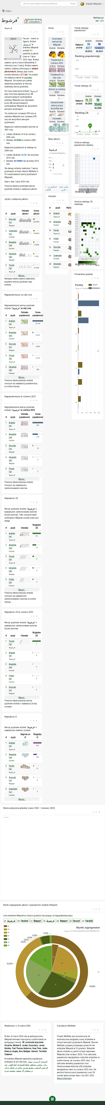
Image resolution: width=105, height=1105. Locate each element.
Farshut (24, 920)
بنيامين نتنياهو (36, 1064)
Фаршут (37, 920)
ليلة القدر (12, 1064)
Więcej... (21, 275)
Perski (56, 230)
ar (18, 18)
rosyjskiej (28, 77)
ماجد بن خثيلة (16, 1067)
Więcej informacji (64, 1078)
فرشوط (27, 44)
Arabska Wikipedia (91, 4)
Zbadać (73, 4)
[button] (31, 32)
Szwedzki (57, 255)
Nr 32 (88, 100)
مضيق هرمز (28, 1067)
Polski (7, 11)
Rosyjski (56, 247)
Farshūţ (89, 920)
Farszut (76, 920)
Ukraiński (57, 264)
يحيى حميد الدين (63, 188)
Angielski (57, 222)
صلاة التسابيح (23, 1064)
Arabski (56, 213)
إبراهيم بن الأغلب (51, 188)
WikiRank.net (98, 18)
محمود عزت (9, 1071)
